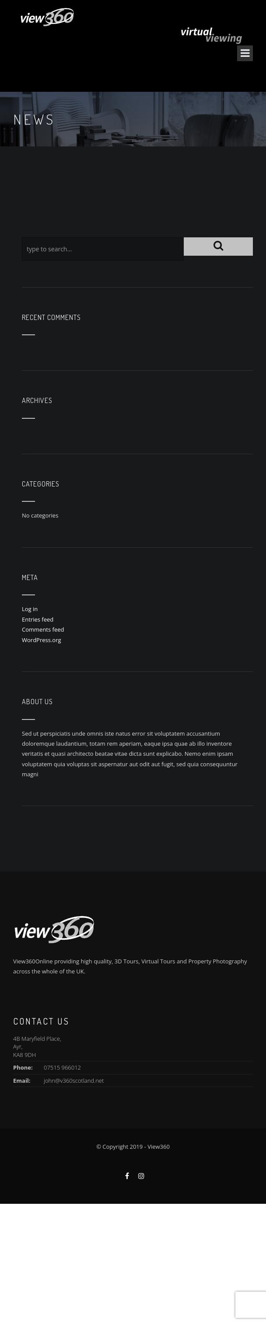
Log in (30, 609)
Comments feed (43, 629)
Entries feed (37, 619)
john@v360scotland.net (74, 1080)
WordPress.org (41, 640)
